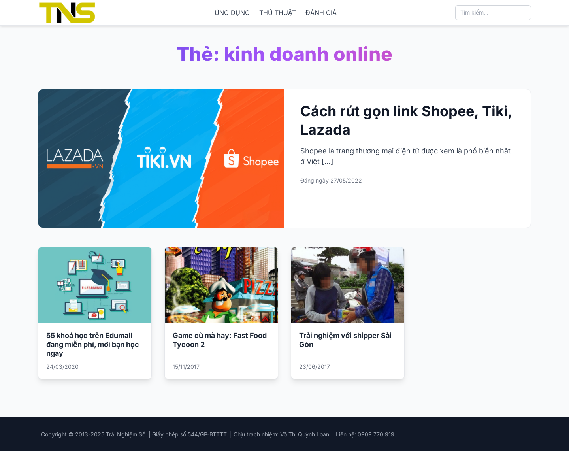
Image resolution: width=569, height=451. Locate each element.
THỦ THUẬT (277, 13)
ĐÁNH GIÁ (321, 13)
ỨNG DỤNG (232, 13)
